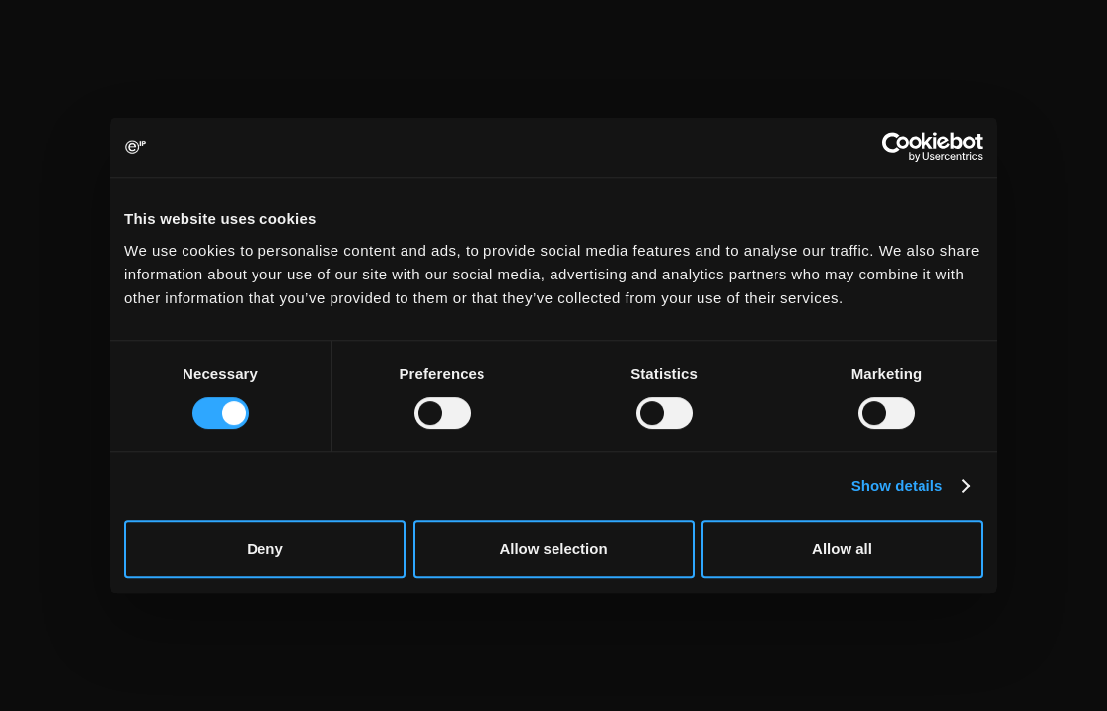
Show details (897, 485)
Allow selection (553, 548)
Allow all (842, 548)
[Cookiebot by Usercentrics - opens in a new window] (896, 147)
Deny (265, 548)
